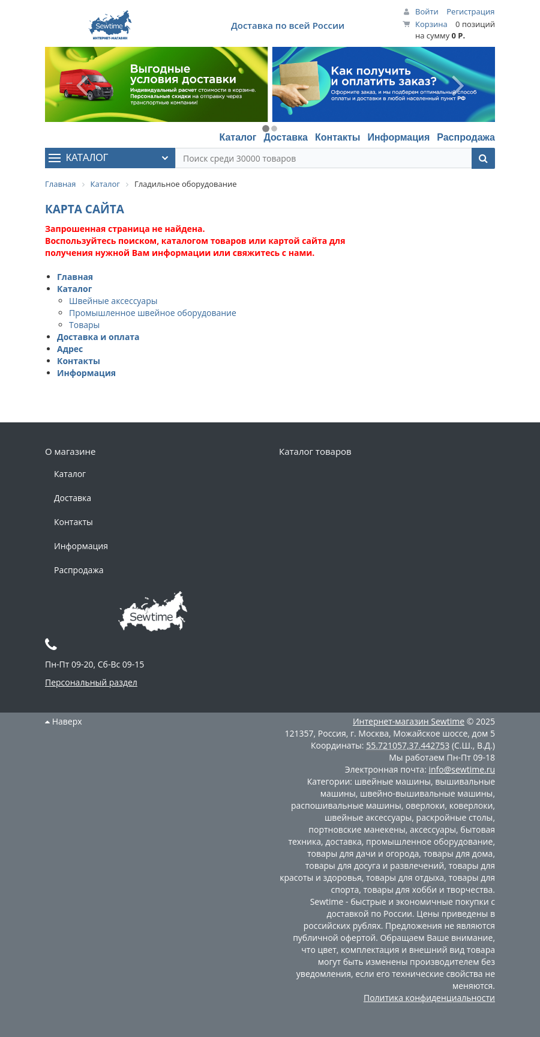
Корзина (431, 24)
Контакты (337, 137)
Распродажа (466, 137)
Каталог (237, 137)
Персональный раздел (91, 682)
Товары (84, 324)
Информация (398, 137)
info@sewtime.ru (461, 769)
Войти (427, 11)
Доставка (285, 137)
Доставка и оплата (98, 336)
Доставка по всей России (287, 25)
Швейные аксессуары (113, 300)
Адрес (70, 348)
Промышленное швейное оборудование (152, 312)
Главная (75, 276)
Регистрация (470, 11)
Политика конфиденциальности (429, 997)
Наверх (63, 721)
